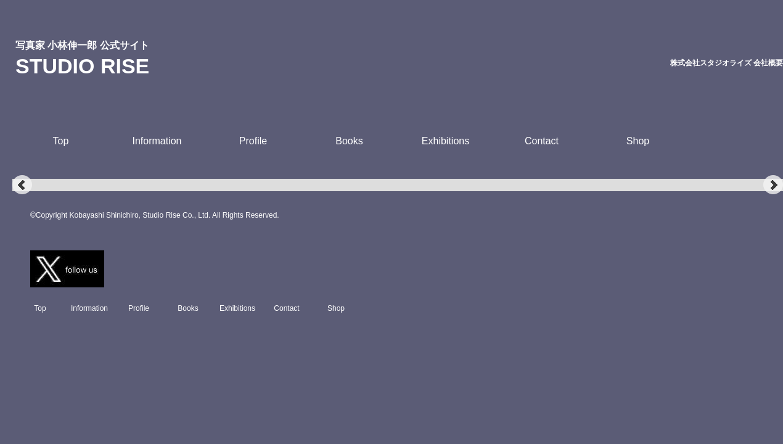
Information (156, 141)
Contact (542, 141)
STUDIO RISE (82, 66)
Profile (253, 141)
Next (773, 185)
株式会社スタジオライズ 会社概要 (726, 63)
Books (349, 141)
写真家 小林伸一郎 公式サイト (82, 45)
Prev (22, 185)
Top (61, 141)
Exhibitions (445, 141)
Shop (637, 141)
